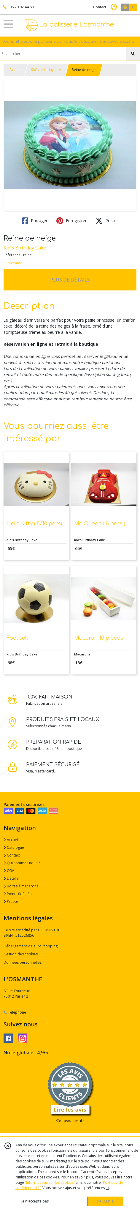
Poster (107, 220)
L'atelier (12, 878)
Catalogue (14, 847)
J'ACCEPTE (105, 1201)
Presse (11, 901)
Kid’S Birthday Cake (25, 247)
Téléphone (15, 1012)
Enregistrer (71, 220)
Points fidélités (17, 893)
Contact (99, 7)
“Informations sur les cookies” (50, 1182)
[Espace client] (114, 7)
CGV (9, 870)
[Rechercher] (133, 54)
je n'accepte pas (35, 1201)
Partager (34, 220)
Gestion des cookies (21, 954)
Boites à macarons (21, 886)
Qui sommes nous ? (22, 862)
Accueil (15, 69)
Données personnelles (23, 962)
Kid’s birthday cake (46, 69)
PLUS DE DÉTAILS (70, 279)
